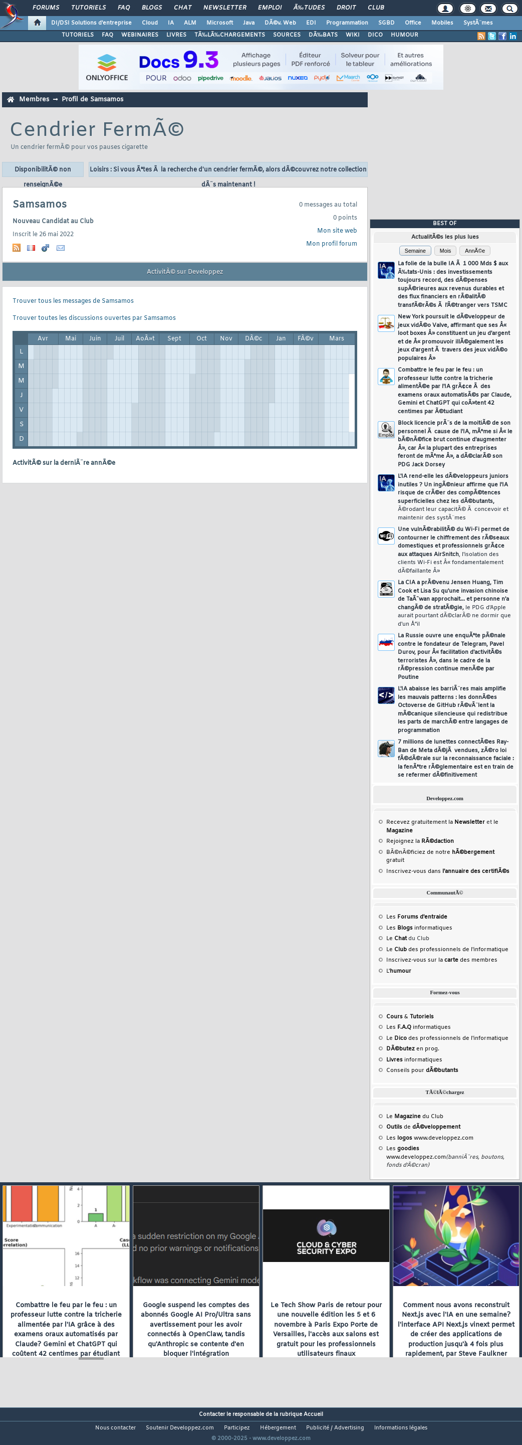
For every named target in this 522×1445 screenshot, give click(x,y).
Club (376, 8)
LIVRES (176, 35)
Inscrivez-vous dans (447, 871)
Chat (182, 8)
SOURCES (287, 35)
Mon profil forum (331, 244)
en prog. (412, 1048)
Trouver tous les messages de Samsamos (73, 301)
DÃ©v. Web (280, 23)
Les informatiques (419, 928)
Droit (346, 8)
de (423, 1127)
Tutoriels (88, 8)
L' (398, 971)
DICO (375, 35)
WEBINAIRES (139, 35)
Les (416, 917)
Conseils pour (422, 1070)
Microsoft (219, 23)
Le (396, 938)
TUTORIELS (78, 35)
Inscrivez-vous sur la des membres (441, 960)
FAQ (124, 8)
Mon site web (337, 231)
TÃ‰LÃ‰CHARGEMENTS (229, 35)
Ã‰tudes (309, 8)
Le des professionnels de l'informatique (447, 949)
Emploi (270, 8)
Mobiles (442, 23)
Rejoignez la (420, 841)
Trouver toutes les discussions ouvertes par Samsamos (94, 318)
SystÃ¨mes (478, 23)
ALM (190, 23)
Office (413, 23)
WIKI (353, 35)
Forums (46, 8)
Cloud (150, 23)
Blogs (152, 8)
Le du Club (414, 1116)
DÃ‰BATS (323, 35)
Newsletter (224, 8)
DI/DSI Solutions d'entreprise (91, 23)
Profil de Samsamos (92, 99)
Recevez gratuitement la (435, 822)
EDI (311, 23)
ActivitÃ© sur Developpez (185, 272)
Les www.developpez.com (429, 1138)
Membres (34, 99)
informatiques (414, 1059)
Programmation (347, 23)
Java (248, 23)
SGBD (386, 23)
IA (171, 23)
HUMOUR (404, 35)
